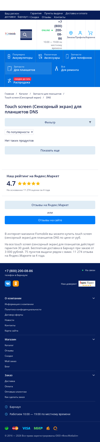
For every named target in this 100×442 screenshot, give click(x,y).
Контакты (59, 17)
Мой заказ (10, 361)
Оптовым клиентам (16, 391)
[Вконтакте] (8, 285)
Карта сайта (11, 330)
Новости (9, 320)
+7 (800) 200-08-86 (58, 30)
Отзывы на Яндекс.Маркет (50, 205)
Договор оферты (14, 314)
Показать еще (50, 150)
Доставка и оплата (76, 13)
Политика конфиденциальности (23, 309)
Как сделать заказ (15, 397)
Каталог (9, 345)
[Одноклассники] (16, 285)
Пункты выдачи (53, 13)
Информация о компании (19, 304)
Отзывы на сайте (50, 220)
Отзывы (46, 17)
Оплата (9, 386)
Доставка (10, 381)
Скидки (34, 17)
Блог (7, 366)
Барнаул (23, 16)
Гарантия (35, 13)
